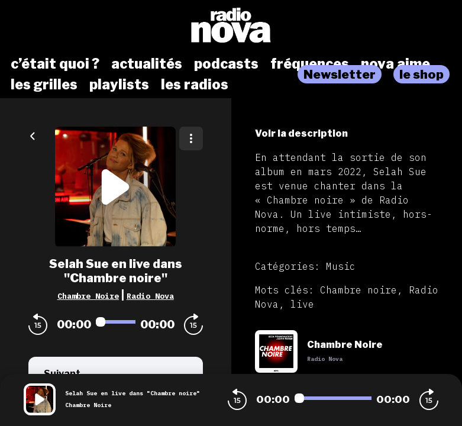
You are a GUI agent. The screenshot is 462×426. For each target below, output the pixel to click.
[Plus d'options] (191, 138)
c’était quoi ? (55, 64)
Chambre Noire (88, 296)
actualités (146, 64)
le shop (421, 74)
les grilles (44, 84)
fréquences (309, 64)
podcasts (226, 64)
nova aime (395, 64)
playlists (119, 84)
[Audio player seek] (115, 322)
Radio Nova (150, 296)
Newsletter (339, 74)
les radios (194, 84)
